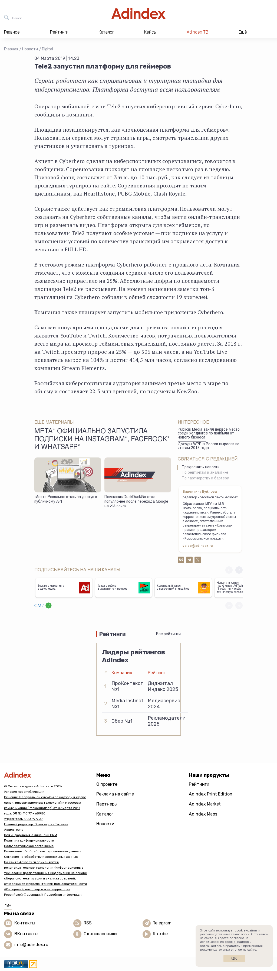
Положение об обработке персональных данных (42, 851)
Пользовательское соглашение (29, 846)
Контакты (24, 922)
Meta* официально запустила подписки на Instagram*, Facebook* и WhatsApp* (102, 439)
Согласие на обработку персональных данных (41, 857)
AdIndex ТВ (197, 32)
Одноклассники (100, 933)
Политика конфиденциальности (29, 840)
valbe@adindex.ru (198, 546)
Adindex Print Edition (210, 794)
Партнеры (106, 804)
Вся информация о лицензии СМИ (30, 835)
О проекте (106, 784)
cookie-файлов (237, 942)
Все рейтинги (168, 634)
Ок (234, 958)
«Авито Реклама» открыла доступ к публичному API (65, 499)
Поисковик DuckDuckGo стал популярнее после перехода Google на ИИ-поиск (136, 501)
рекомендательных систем (221, 949)
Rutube (160, 933)
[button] (239, 570)
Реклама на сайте (115, 794)
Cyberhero (228, 106)
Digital (47, 49)
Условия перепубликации (24, 792)
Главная (11, 49)
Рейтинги (199, 784)
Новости (30, 49)
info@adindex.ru (31, 944)
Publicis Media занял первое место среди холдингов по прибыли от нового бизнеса (209, 434)
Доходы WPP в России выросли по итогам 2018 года (208, 446)
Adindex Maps (203, 814)
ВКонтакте (26, 933)
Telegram (162, 922)
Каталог (104, 814)
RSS (88, 922)
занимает (154, 383)
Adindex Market (205, 804)
